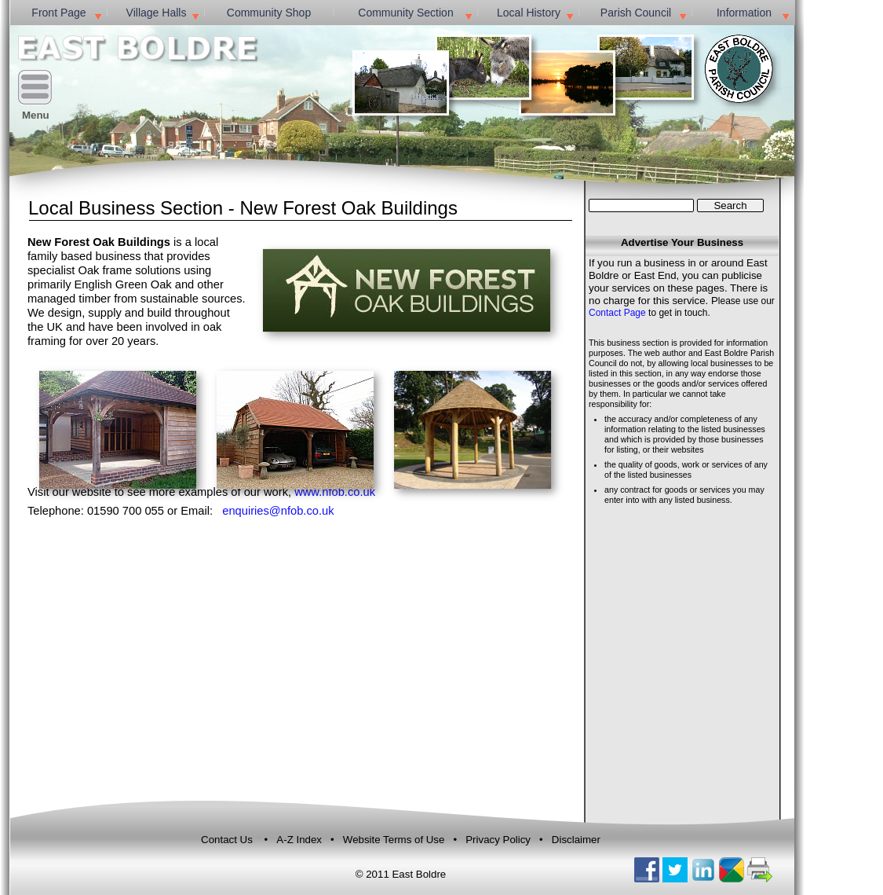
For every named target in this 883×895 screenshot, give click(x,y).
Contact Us (227, 839)
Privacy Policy (498, 839)
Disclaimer (576, 839)
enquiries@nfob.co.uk (278, 510)
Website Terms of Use (395, 839)
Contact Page (617, 312)
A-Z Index (300, 839)
